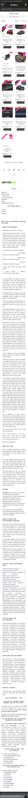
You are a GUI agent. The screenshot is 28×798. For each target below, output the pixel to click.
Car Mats (6, 787)
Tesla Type (22, 262)
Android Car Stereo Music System (14, 250)
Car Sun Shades (8, 761)
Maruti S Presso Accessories (10, 575)
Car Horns (7, 776)
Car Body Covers (9, 757)
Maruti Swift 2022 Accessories (10, 595)
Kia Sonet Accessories (16, 589)
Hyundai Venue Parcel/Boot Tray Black (20, 96)
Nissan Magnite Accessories (10, 603)
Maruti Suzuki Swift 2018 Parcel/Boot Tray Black (20, 123)
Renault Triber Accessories (9, 572)
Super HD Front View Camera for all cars (7, 68)
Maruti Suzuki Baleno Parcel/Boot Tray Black (7, 123)
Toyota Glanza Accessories (9, 579)
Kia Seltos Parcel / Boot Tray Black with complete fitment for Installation (20, 68)
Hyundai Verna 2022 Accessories (11, 586)
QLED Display (21, 253)
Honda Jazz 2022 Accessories (10, 570)
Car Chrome (7, 774)
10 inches (22, 271)
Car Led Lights (8, 779)
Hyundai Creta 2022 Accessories (11, 568)
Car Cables (7, 781)
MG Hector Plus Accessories (10, 588)
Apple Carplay (21, 257)
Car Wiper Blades (9, 783)
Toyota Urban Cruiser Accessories (11, 577)
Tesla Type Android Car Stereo (12, 755)
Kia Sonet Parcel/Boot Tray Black (7, 150)
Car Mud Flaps (8, 777)
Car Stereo (5, 279)
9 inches (13, 271)
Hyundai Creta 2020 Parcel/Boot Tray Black (7, 96)
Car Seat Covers (8, 785)
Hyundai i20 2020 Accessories (11, 607)
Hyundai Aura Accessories (9, 584)
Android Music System (10, 772)
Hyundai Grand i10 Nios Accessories (12, 581)
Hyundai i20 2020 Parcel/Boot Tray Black (7, 41)
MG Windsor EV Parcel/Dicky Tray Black (20, 41)
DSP (5, 250)
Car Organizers (8, 763)
